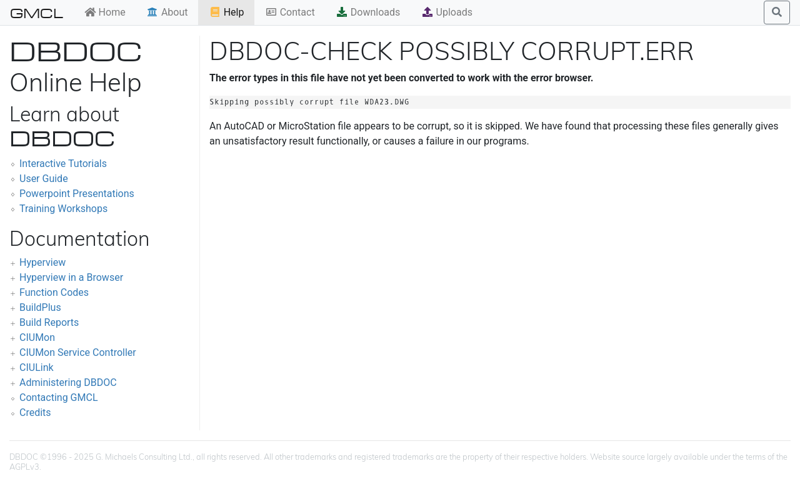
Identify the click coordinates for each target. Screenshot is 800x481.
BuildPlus (40, 307)
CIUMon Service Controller (77, 352)
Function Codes (54, 292)
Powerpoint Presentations (76, 194)
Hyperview (42, 262)
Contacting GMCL (58, 397)
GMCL (36, 12)
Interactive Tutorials (63, 164)
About (167, 12)
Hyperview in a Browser (71, 277)
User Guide (43, 179)
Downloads (368, 12)
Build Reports (49, 322)
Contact (290, 12)
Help (226, 12)
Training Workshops (63, 209)
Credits (35, 412)
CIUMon (37, 337)
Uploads (446, 12)
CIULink (36, 367)
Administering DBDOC (68, 382)
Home (105, 12)
